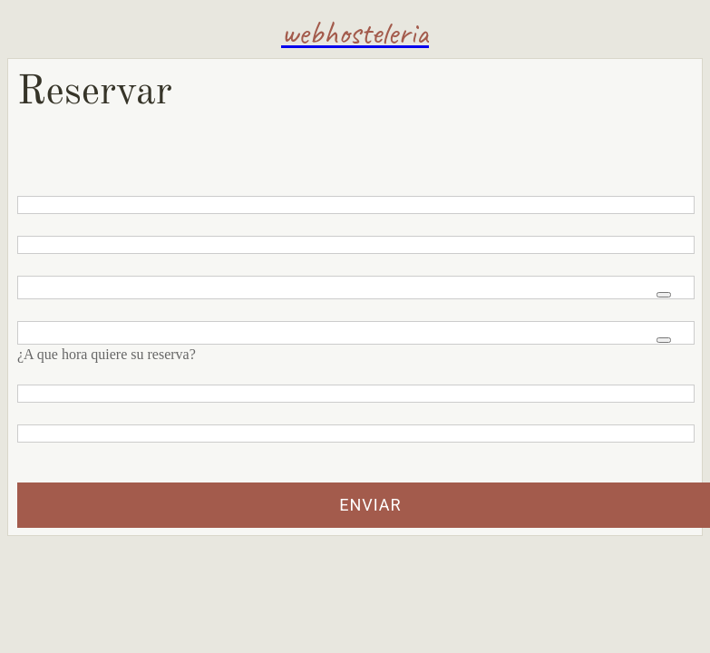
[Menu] (32, 32)
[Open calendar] (664, 294)
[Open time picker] (664, 340)
